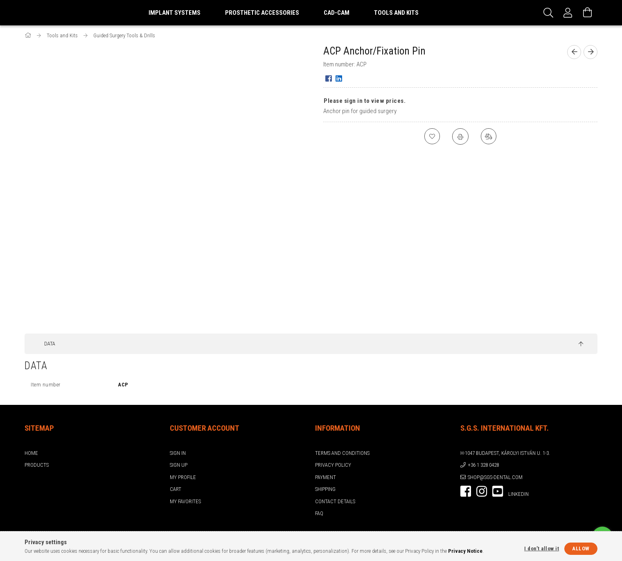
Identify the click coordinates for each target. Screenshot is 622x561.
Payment (325, 477)
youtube (497, 491)
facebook (465, 491)
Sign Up (178, 465)
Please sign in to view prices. (365, 100)
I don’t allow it (541, 548)
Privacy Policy (333, 465)
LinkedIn (518, 494)
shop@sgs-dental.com (495, 477)
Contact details (335, 501)
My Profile (183, 477)
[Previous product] (574, 52)
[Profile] (568, 12)
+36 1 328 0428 (483, 465)
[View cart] (587, 12)
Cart (175, 489)
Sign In (178, 453)
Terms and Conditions (342, 453)
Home (31, 453)
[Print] (460, 136)
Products (37, 465)
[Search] (548, 12)
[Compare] (489, 136)
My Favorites (185, 501)
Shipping (325, 489)
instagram (481, 491)
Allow (581, 548)
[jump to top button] (581, 344)
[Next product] (590, 52)
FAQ (319, 513)
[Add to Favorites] (432, 136)
